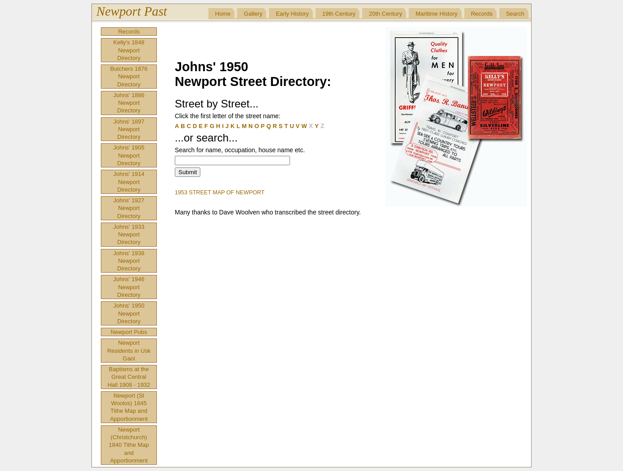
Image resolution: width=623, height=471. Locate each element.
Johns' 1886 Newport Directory (128, 103)
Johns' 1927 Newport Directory (128, 208)
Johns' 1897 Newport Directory (128, 129)
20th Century (385, 13)
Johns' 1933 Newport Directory (128, 234)
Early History (292, 13)
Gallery (253, 13)
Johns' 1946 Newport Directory (128, 287)
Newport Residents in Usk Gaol (129, 350)
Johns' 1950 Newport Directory (128, 313)
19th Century (338, 13)
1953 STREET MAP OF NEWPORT (219, 192)
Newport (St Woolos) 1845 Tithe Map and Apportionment (128, 407)
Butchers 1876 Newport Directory (129, 76)
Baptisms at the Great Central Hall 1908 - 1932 (129, 377)
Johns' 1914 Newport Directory (128, 182)
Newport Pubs (129, 332)
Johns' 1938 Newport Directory (128, 261)
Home (223, 13)
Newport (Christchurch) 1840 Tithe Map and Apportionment (129, 445)
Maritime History (436, 13)
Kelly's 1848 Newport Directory (128, 50)
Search (515, 13)
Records (482, 13)
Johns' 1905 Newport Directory (128, 155)
